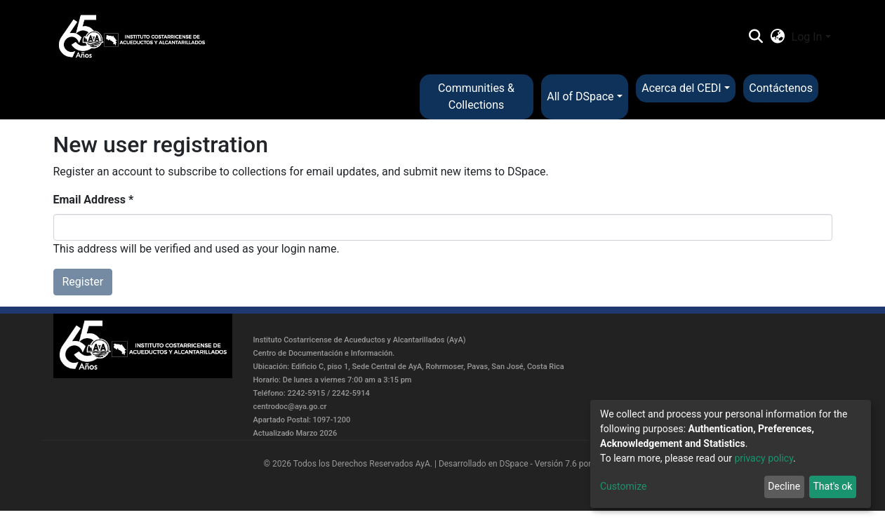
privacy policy (763, 458)
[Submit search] (756, 37)
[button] (777, 37)
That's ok (832, 486)
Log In (807, 37)
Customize (623, 486)
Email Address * (93, 199)
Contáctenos (781, 88)
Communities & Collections (476, 96)
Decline (784, 486)
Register (83, 281)
